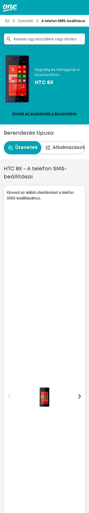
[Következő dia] (79, 396)
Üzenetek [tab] (22, 148)
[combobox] (48, 38)
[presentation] (44, 147)
